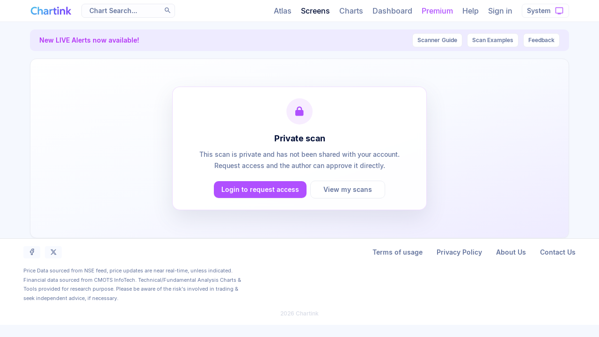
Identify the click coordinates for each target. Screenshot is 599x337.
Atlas (283, 10)
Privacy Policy (459, 252)
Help (470, 10)
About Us (511, 252)
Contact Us (558, 252)
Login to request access (260, 189)
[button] (167, 10)
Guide (437, 40)
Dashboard (392, 10)
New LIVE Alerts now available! (89, 40)
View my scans (347, 189)
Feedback (541, 40)
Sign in (500, 10)
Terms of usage (398, 252)
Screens (315, 10)
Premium (437, 10)
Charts (351, 10)
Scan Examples (492, 40)
